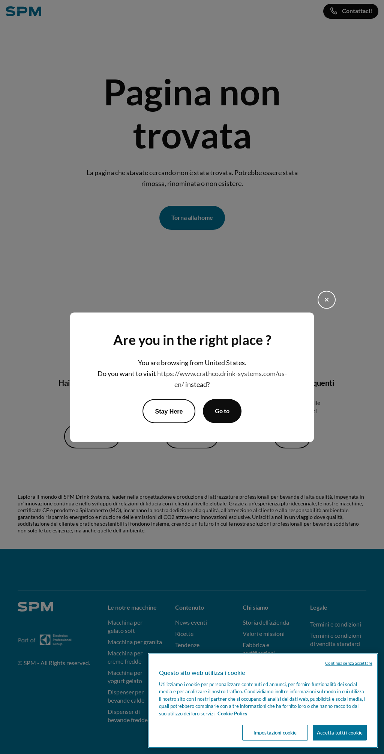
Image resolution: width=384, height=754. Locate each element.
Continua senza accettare (348, 663)
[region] (263, 700)
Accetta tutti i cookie (340, 732)
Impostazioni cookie (275, 732)
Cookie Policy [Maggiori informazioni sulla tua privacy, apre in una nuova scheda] (233, 714)
